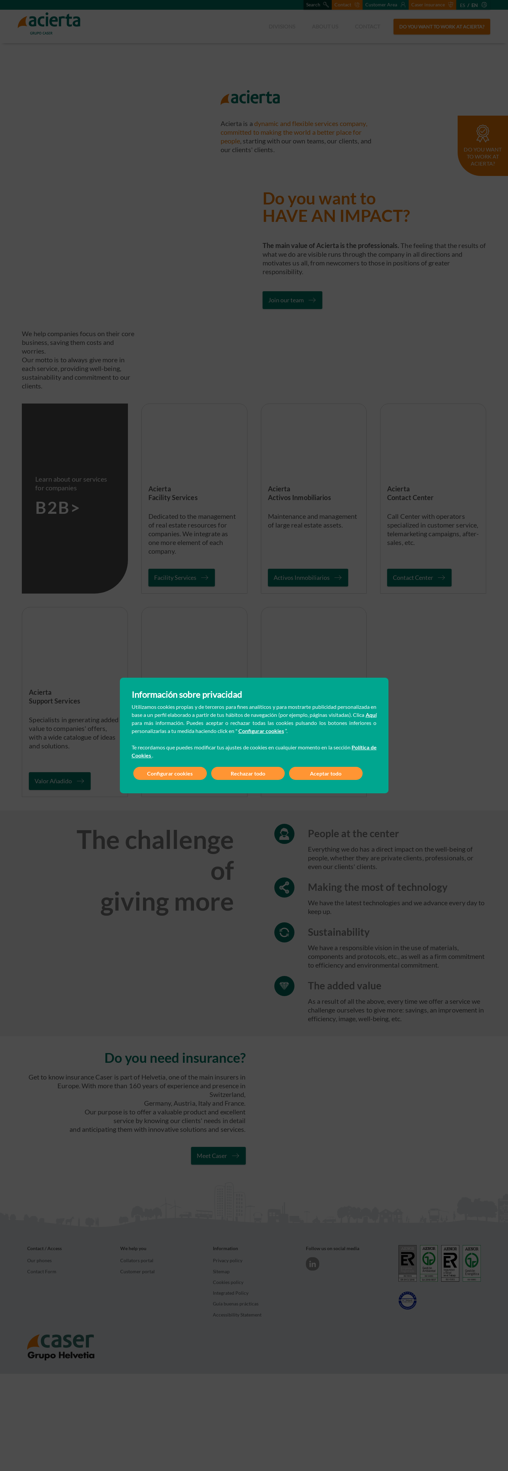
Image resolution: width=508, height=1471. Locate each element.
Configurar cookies (261, 731)
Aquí (371, 715)
